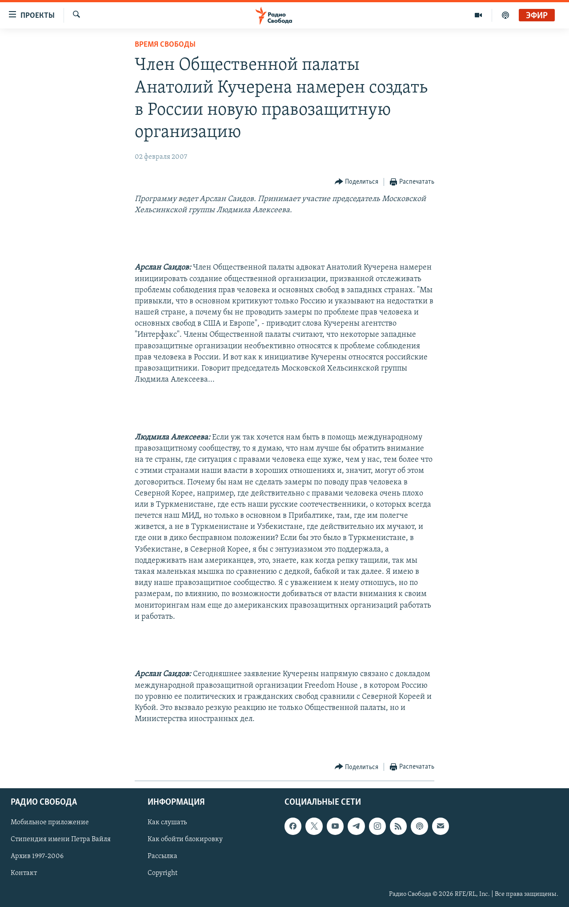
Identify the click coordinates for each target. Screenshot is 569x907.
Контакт (24, 873)
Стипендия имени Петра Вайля (61, 839)
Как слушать (167, 822)
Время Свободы (165, 44)
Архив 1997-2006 (37, 856)
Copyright (162, 873)
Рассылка (162, 856)
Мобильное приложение (50, 822)
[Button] (357, 182)
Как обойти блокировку (185, 839)
